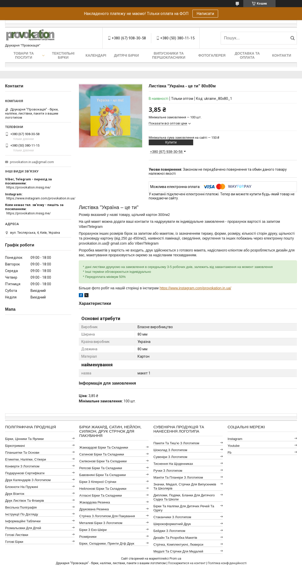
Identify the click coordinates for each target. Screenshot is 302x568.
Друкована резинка (94, 509)
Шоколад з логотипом (170, 450)
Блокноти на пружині (21, 487)
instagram (235, 439)
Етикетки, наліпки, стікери (25, 459)
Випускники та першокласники (168, 55)
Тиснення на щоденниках (173, 464)
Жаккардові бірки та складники (103, 447)
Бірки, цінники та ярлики (24, 439)
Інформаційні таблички (22, 521)
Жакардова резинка (94, 502)
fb (229, 452)
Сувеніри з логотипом (170, 457)
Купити (171, 142)
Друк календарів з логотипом (28, 480)
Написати (205, 13)
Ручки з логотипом (168, 470)
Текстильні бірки (63, 55)
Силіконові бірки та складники (103, 461)
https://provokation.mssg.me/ (28, 187)
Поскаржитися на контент (186, 563)
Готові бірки (14, 542)
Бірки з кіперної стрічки (97, 482)
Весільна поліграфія (21, 507)
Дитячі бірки (126, 55)
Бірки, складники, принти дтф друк (106, 543)
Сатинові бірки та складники (101, 454)
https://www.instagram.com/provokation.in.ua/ (195, 288)
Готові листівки (16, 535)
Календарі (96, 55)
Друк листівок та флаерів (24, 500)
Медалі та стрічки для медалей (178, 551)
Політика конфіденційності (227, 563)
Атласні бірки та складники (100, 495)
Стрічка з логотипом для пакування (107, 516)
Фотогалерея (211, 55)
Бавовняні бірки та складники (102, 475)
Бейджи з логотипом (169, 531)
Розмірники (88, 537)
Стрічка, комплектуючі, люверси (178, 544)
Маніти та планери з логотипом (178, 477)
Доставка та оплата (247, 55)
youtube (233, 446)
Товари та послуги (23, 55)
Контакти (281, 55)
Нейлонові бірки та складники (102, 489)
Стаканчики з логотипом (172, 517)
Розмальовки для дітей (23, 528)
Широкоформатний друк (172, 524)
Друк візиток (14, 494)
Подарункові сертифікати (24, 473)
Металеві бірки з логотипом (100, 523)
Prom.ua (175, 558)
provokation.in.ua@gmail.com (32, 162)
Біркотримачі (15, 446)
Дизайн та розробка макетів (175, 538)
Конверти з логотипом (22, 466)
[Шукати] (292, 38)
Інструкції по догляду (21, 514)
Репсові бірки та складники (100, 468)
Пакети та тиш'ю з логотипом (176, 443)
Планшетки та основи (22, 452)
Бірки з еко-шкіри (93, 530)
